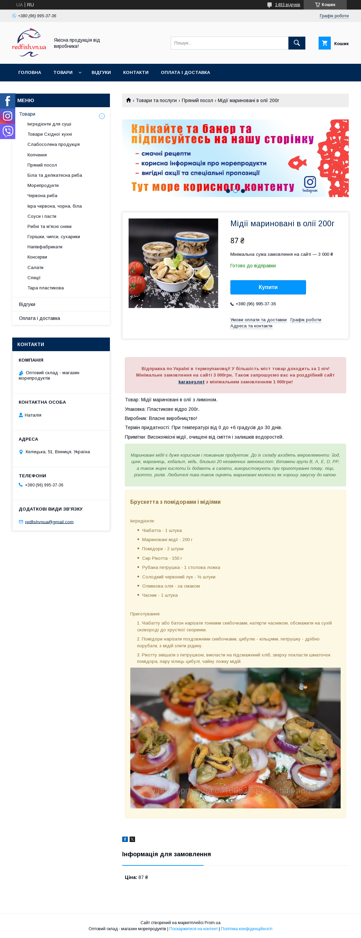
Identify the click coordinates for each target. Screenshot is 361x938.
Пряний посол (197, 100)
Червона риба (42, 195)
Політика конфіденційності (246, 928)
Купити (268, 287)
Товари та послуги (156, 100)
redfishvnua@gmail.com (49, 521)
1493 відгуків (287, 4)
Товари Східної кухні (49, 134)
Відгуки (101, 72)
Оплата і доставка (185, 72)
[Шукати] (296, 43)
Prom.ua (213, 922)
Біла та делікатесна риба (54, 175)
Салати (35, 267)
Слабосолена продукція (53, 144)
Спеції (34, 277)
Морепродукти (43, 185)
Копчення (37, 154)
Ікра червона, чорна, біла (54, 206)
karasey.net (191, 381)
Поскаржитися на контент (193, 928)
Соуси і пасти (41, 216)
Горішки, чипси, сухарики (53, 236)
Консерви (37, 257)
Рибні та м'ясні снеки (49, 226)
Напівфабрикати (44, 246)
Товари (63, 72)
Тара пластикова (45, 287)
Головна (29, 72)
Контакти (136, 72)
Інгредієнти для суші (49, 124)
